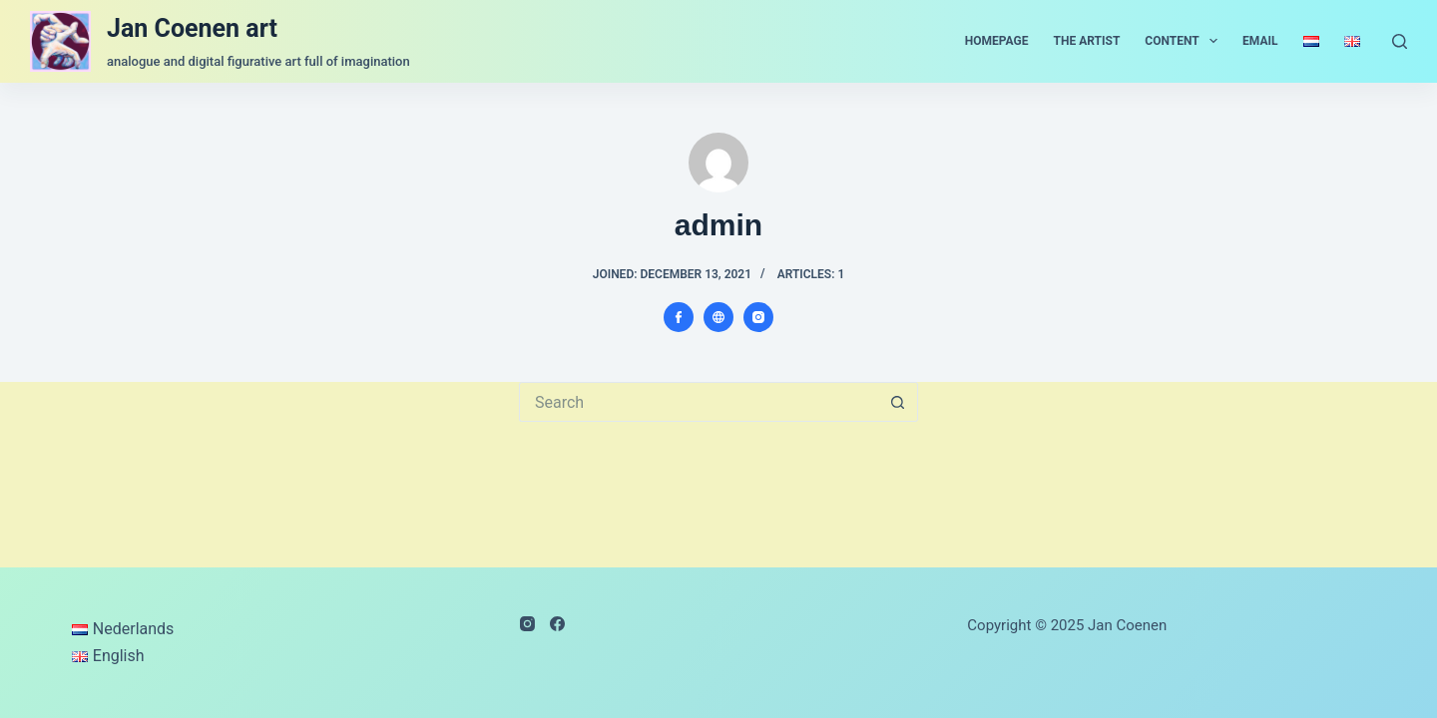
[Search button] (898, 402)
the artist (1087, 41)
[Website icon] (718, 317)
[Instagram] (527, 623)
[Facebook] (557, 623)
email (1259, 41)
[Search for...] (698, 402)
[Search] (1399, 41)
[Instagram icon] (758, 317)
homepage (997, 41)
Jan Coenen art (192, 28)
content (1185, 41)
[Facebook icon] (679, 317)
